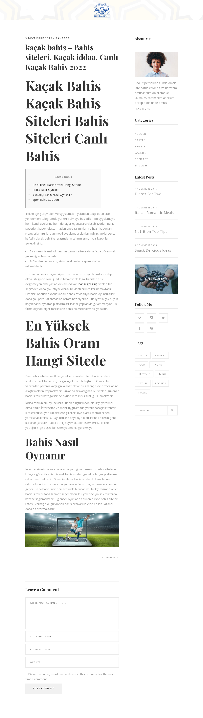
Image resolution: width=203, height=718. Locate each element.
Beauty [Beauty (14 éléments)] (142, 355)
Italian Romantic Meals (154, 212)
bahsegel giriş (88, 284)
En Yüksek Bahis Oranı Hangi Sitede (57, 185)
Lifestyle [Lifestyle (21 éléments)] (144, 373)
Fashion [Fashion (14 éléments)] (160, 355)
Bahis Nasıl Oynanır (46, 190)
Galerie (141, 153)
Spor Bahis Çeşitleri (46, 199)
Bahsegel (63, 38)
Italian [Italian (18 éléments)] (157, 364)
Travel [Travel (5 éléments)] (142, 392)
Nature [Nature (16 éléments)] (143, 383)
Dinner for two (148, 193)
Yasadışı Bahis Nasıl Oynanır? (52, 195)
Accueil (141, 134)
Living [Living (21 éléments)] (162, 373)
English (141, 165)
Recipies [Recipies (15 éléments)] (160, 383)
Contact (141, 159)
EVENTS (140, 146)
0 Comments (110, 557)
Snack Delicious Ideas (153, 250)
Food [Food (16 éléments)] (141, 364)
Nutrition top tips (151, 231)
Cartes (140, 140)
